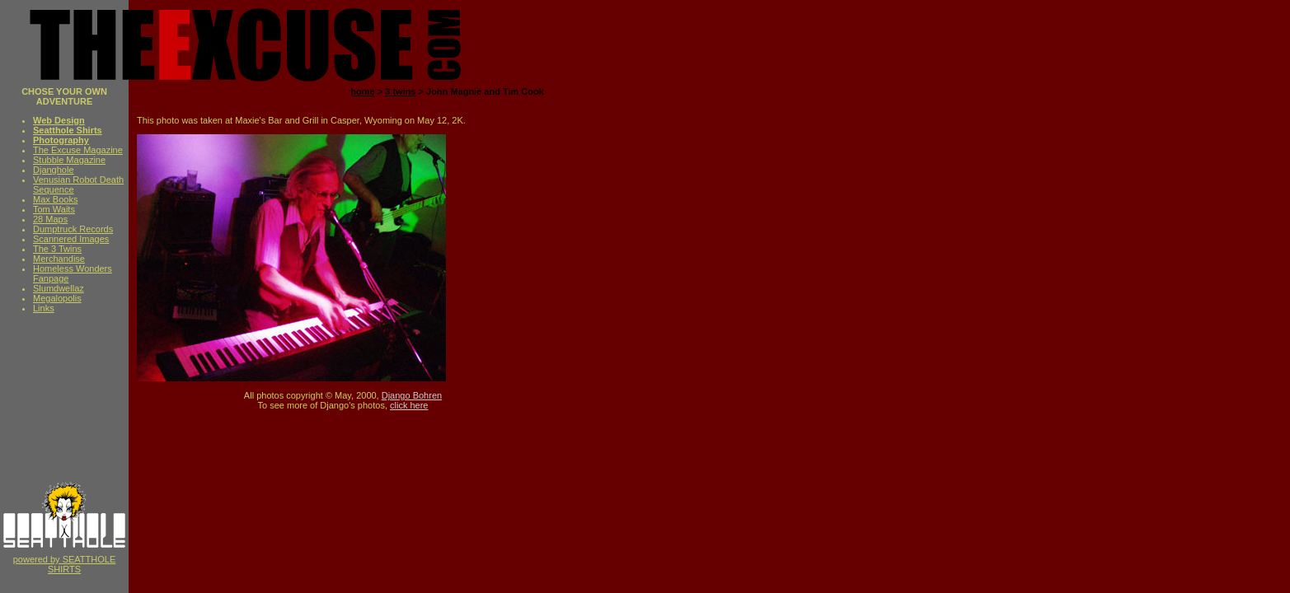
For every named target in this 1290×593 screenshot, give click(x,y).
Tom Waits (54, 209)
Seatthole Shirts (67, 130)
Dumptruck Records (73, 229)
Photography (61, 140)
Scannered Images (71, 239)
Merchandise (59, 259)
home (362, 91)
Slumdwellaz (58, 288)
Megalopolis (57, 298)
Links (43, 308)
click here (409, 405)
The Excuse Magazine (78, 150)
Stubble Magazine (69, 160)
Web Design (59, 120)
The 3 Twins (57, 249)
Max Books (55, 199)
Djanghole (53, 170)
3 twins (400, 91)
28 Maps (50, 219)
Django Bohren (412, 395)
